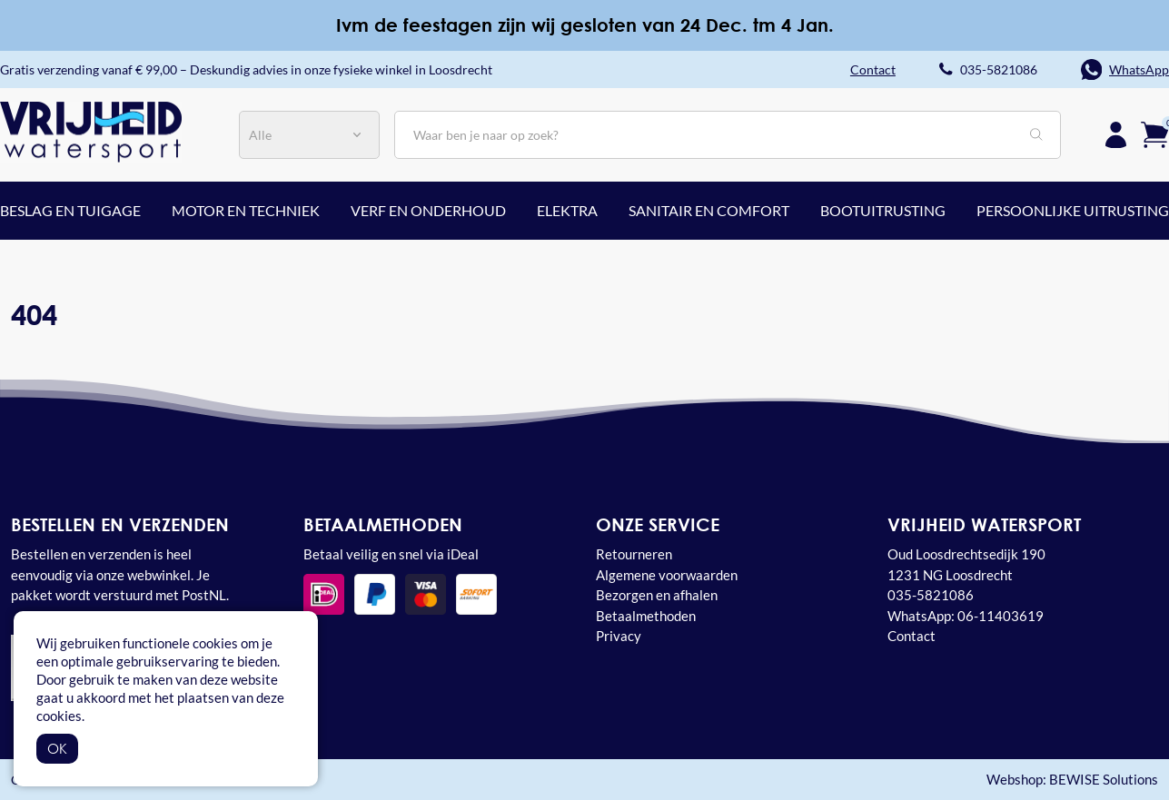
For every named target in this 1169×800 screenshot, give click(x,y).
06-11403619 (1000, 615)
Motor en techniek (246, 210)
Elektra (567, 210)
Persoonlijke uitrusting (1072, 210)
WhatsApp (1139, 69)
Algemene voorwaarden (667, 575)
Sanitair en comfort (709, 210)
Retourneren (634, 554)
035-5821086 (998, 69)
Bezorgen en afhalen (657, 595)
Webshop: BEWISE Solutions (1072, 779)
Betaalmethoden (646, 615)
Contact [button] (873, 69)
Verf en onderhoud (428, 210)
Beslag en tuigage (70, 210)
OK (57, 748)
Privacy (618, 635)
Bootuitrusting (883, 210)
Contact (911, 635)
